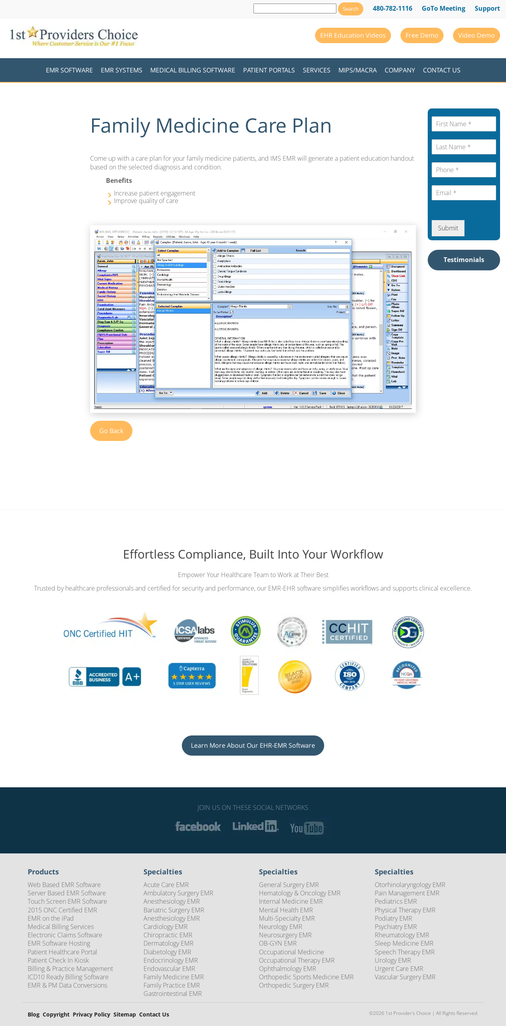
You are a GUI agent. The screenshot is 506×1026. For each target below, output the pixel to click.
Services (316, 70)
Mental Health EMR (286, 910)
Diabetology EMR (167, 952)
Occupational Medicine (291, 952)
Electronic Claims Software (65, 935)
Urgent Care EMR (399, 968)
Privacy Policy (91, 1014)
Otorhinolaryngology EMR (410, 884)
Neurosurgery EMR (285, 935)
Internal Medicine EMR (291, 901)
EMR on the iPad (51, 918)
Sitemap (124, 1014)
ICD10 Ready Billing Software (68, 977)
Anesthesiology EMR (171, 901)
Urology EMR (393, 960)
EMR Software (69, 70)
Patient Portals (269, 70)
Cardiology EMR (165, 926)
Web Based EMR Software (64, 884)
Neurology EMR (280, 926)
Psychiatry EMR (396, 926)
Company (400, 70)
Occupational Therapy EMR (297, 960)
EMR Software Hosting (59, 943)
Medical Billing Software (192, 70)
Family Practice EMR (171, 985)
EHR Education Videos (353, 35)
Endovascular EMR (169, 968)
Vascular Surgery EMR (405, 977)
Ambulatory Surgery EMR (178, 893)
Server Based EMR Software (67, 893)
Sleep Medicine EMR (404, 943)
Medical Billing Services (61, 926)
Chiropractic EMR (168, 935)
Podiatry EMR (393, 918)
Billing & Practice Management (70, 968)
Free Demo (422, 35)
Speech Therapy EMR (405, 952)
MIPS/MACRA (357, 70)
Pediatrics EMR (396, 901)
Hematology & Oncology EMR (300, 893)
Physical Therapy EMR (405, 910)
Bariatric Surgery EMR (173, 910)
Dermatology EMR (168, 943)
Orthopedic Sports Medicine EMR (306, 977)
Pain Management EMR (407, 893)
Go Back (111, 430)
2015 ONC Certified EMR (62, 910)
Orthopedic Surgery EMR (294, 985)
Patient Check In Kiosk (58, 960)
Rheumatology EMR (402, 935)
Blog (34, 1014)
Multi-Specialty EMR (287, 918)
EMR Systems (121, 70)
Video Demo (476, 35)
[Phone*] (464, 169)
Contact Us (442, 70)
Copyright (56, 1014)
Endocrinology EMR (170, 960)
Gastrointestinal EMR (172, 993)
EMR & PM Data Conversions (67, 985)
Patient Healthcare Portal (62, 952)
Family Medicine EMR (173, 977)
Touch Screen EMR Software (67, 901)
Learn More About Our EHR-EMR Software (253, 745)
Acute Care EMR (166, 884)
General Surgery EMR (289, 884)
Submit (448, 228)
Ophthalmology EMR (287, 968)
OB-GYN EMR (278, 943)
